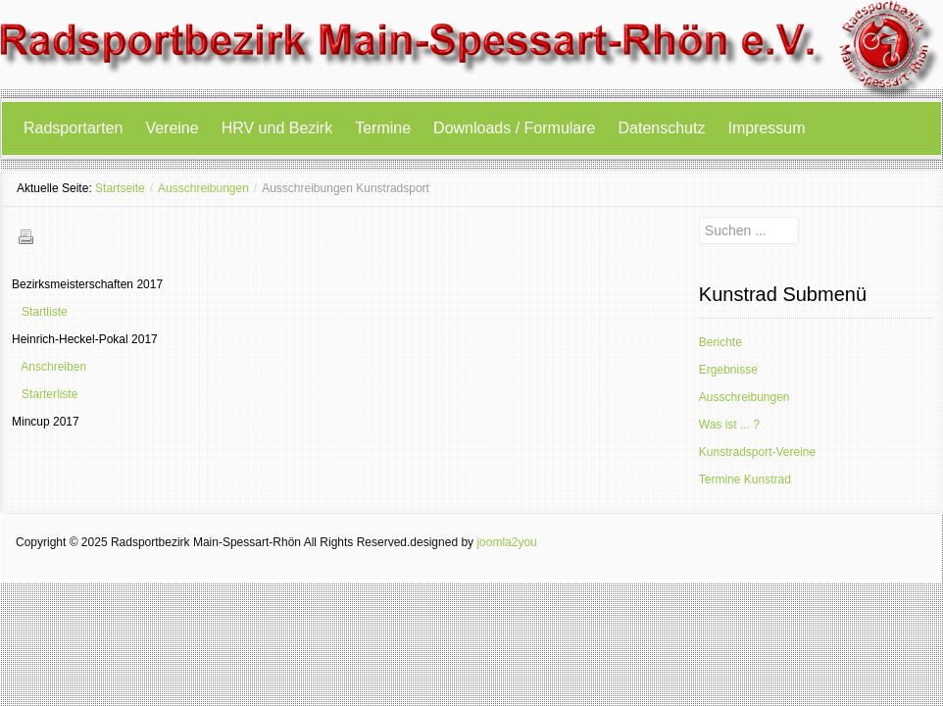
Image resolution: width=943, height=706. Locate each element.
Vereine (171, 128)
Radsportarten (73, 128)
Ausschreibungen (203, 188)
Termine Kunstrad (745, 479)
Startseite (120, 188)
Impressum (766, 128)
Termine (383, 128)
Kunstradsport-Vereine (757, 452)
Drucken (25, 236)
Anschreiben (53, 367)
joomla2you (506, 542)
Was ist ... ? (729, 424)
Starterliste (49, 394)
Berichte (720, 342)
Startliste (45, 312)
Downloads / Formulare (514, 128)
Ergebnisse (728, 370)
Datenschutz (662, 128)
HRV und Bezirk (277, 128)
